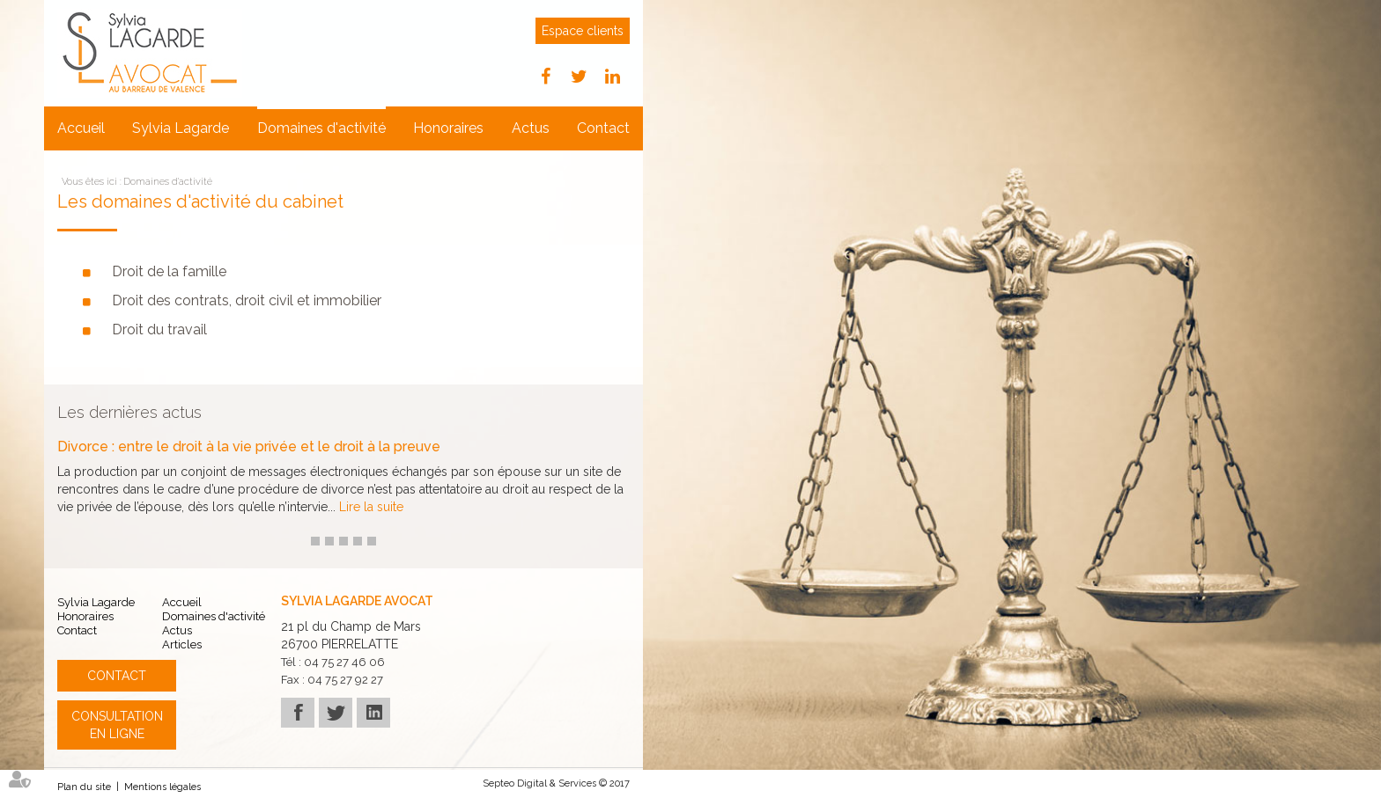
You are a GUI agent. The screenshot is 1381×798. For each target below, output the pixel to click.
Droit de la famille (169, 271)
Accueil (81, 128)
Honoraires (448, 128)
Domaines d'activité (321, 128)
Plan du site (84, 787)
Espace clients (583, 31)
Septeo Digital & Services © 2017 (556, 783)
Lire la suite (371, 507)
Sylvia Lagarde (180, 128)
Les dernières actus (129, 412)
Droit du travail (159, 329)
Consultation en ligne (117, 725)
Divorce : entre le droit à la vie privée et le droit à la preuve (248, 447)
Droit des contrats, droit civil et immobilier (246, 300)
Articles (182, 644)
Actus (531, 128)
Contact (603, 128)
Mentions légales (162, 787)
